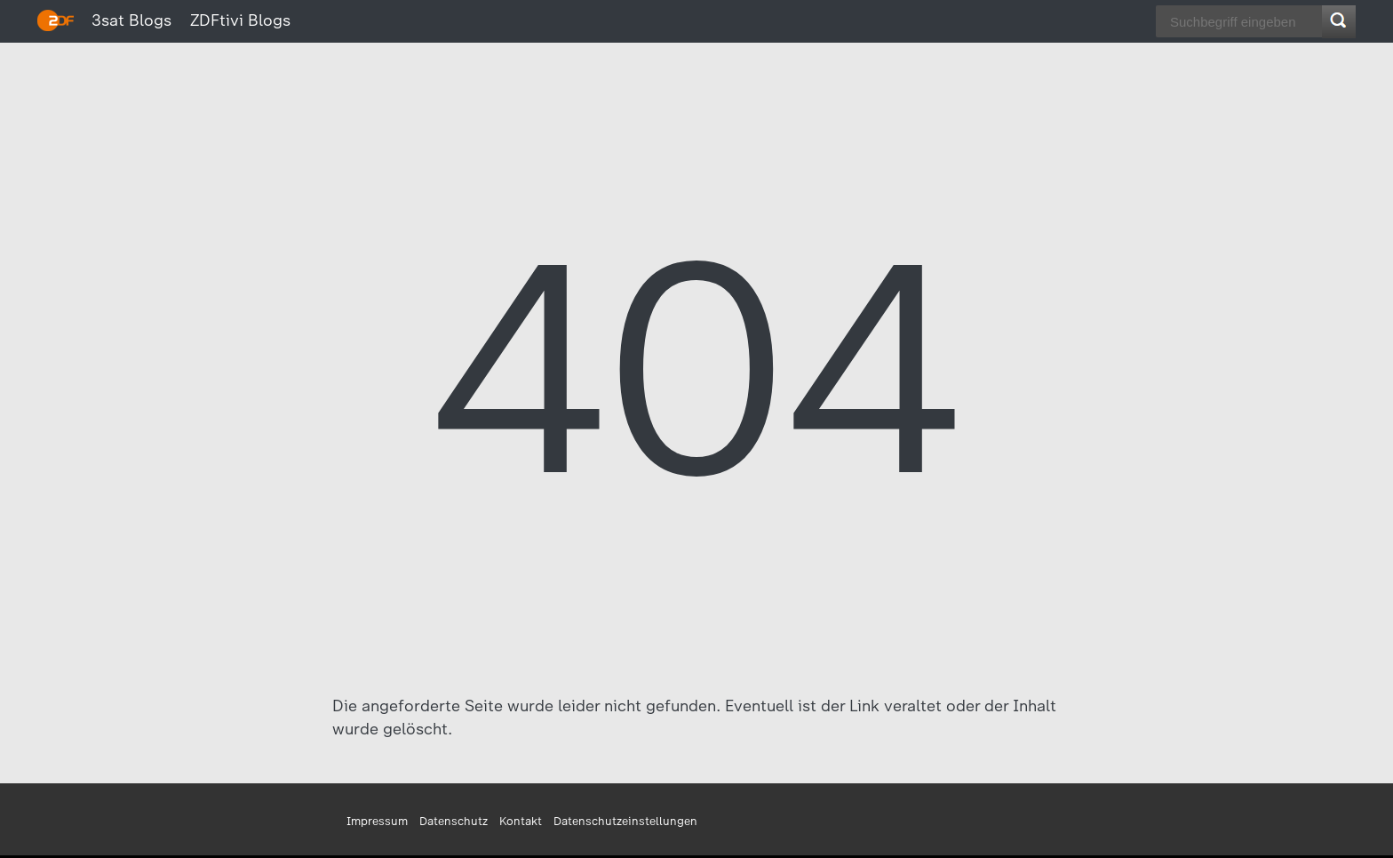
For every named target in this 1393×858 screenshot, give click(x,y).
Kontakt (520, 821)
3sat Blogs (131, 20)
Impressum (377, 821)
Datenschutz (453, 821)
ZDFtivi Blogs (240, 20)
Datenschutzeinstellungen (625, 821)
